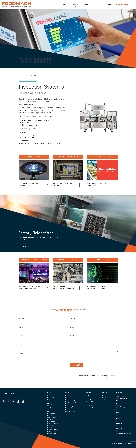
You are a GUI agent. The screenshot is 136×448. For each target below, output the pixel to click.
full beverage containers (31, 122)
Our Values (50, 400)
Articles (104, 400)
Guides (103, 396)
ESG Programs (50, 404)
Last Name (22, 327)
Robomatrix (88, 404)
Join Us (49, 408)
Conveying (68, 398)
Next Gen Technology (52, 423)
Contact (119, 392)
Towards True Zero (51, 402)
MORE (25, 246)
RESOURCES (99, 4)
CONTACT (109, 4)
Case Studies (105, 398)
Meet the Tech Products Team (123, 433)
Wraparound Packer (90, 402)
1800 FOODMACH (121, 4)
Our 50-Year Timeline (52, 429)
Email (21, 336)
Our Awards (50, 425)
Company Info (50, 398)
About (49, 392)
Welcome (49, 396)
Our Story (49, 427)
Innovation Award (90, 409)
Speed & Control (51, 417)
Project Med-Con (51, 433)
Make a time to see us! (122, 398)
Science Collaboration (91, 408)
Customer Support (69, 406)
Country (73, 318)
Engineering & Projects (71, 400)
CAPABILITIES (75, 4)
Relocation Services (70, 409)
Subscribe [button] (9, 394)
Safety (67, 404)
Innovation (89, 392)
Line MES (88, 398)
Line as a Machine (90, 400)
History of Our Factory (52, 431)
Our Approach (50, 419)
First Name (22, 318)
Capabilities (22, 75)
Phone (20, 344)
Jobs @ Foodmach (52, 409)
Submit (76, 365)
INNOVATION (87, 4)
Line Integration (69, 408)
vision (24, 132)
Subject (72, 327)
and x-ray (25, 140)
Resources (105, 392)
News (48, 411)
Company (21, 353)
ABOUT (65, 4)
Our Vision (50, 415)
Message (72, 336)
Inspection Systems (40, 75)
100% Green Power (52, 406)
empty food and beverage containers (36, 120)
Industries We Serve (70, 411)
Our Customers (51, 421)
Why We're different (52, 413)
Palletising (68, 396)
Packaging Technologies (71, 402)
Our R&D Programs (90, 396)
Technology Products (30, 75)
